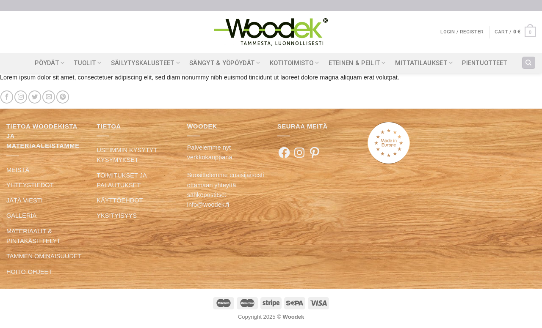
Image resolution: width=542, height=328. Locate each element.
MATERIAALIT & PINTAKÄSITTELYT (33, 236)
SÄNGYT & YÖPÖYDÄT (224, 63)
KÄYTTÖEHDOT (120, 200)
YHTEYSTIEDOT (30, 185)
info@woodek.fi (208, 204)
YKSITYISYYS (117, 215)
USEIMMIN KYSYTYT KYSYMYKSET (127, 155)
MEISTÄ (17, 170)
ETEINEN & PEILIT (357, 63)
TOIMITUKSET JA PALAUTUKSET (121, 180)
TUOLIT (87, 63)
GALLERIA (21, 215)
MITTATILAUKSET (424, 63)
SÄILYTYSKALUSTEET (145, 63)
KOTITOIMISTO (294, 63)
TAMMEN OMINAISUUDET (44, 256)
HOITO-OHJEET (29, 271)
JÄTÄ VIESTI (24, 200)
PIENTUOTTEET (484, 63)
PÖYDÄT (49, 63)
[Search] (528, 63)
